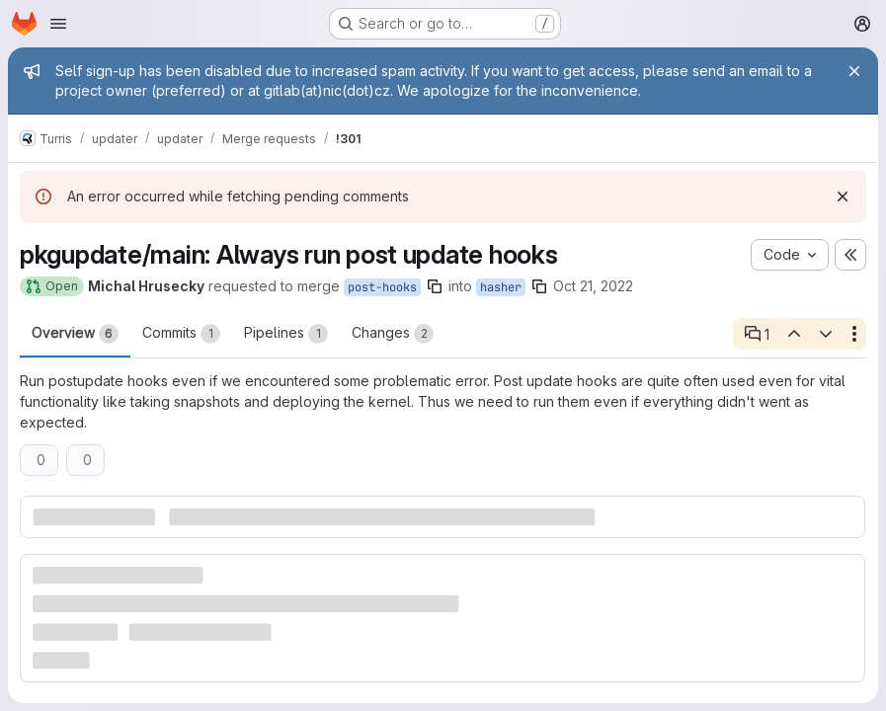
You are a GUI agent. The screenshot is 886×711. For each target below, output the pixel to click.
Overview (75, 334)
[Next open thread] (826, 334)
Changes (393, 334)
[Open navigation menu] (58, 24)
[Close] (854, 71)
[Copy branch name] (434, 286)
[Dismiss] (842, 196)
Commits (181, 334)
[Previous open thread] (793, 334)
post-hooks (382, 287)
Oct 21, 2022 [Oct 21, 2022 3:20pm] (593, 285)
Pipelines (286, 334)
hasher (501, 287)
